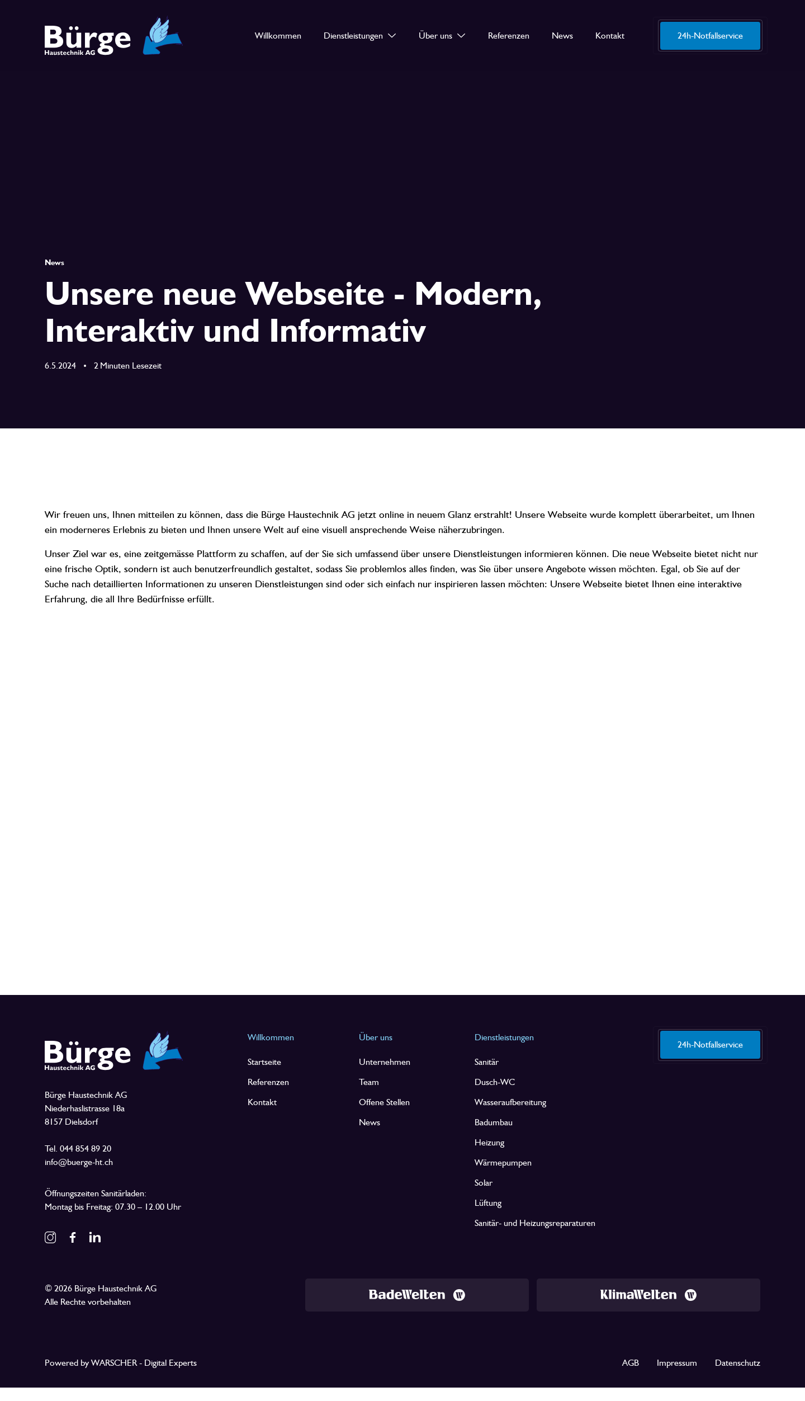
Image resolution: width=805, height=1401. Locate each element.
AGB (630, 1362)
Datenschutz (737, 1362)
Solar (484, 1182)
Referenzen (268, 1082)
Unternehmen (384, 1061)
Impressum (677, 1362)
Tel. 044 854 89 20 (78, 1148)
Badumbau (494, 1122)
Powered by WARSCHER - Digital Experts (121, 1362)
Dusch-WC (495, 1082)
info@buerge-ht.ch (79, 1162)
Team (369, 1082)
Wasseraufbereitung (510, 1102)
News (369, 1122)
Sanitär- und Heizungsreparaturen (535, 1223)
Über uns (375, 1037)
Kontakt (262, 1102)
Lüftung (488, 1202)
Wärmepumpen (503, 1162)
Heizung (489, 1142)
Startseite (264, 1061)
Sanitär (487, 1061)
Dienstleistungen (504, 1037)
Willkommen (271, 1037)
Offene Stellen (384, 1102)
